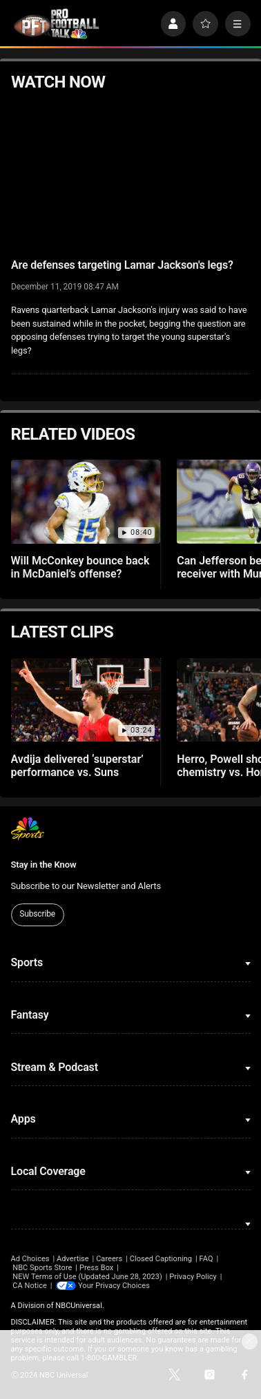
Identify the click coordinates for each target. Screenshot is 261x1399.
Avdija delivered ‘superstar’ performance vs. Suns (77, 766)
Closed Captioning (161, 1258)
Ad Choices (30, 1258)
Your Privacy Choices (114, 1285)
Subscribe (37, 914)
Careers (109, 1258)
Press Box (96, 1267)
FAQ (206, 1258)
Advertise (73, 1258)
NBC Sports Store (42, 1267)
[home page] (56, 23)
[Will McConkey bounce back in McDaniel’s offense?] (86, 502)
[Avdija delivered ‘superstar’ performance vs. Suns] (86, 700)
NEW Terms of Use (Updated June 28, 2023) (87, 1276)
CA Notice (29, 1285)
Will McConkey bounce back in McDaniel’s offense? (80, 567)
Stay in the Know (44, 864)
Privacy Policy (193, 1276)
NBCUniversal (78, 1305)
